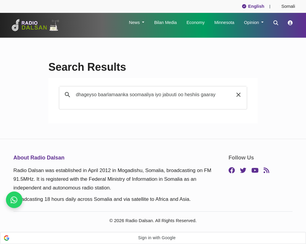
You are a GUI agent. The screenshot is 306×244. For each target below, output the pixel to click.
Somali (285, 6)
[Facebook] (232, 170)
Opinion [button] (252, 22)
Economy (195, 22)
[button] (238, 94)
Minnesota (224, 22)
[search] (152, 94)
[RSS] (266, 170)
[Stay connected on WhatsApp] (14, 200)
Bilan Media (165, 22)
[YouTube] (254, 170)
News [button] (135, 22)
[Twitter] (243, 170)
